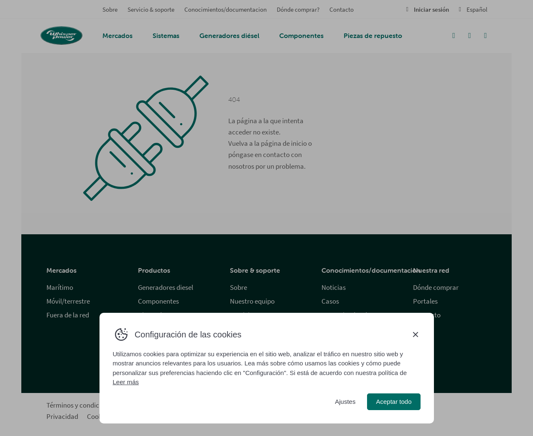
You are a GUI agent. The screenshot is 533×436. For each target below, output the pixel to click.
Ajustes (345, 401)
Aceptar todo (393, 401)
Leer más (126, 381)
